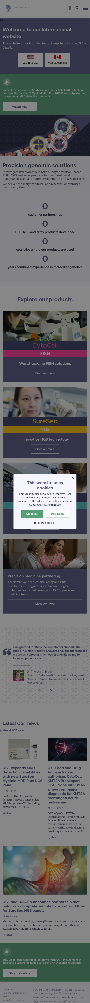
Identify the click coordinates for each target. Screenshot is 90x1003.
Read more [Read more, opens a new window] (54, 504)
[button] (45, 522)
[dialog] (45, 501)
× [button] (72, 478)
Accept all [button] (32, 513)
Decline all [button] (57, 513)
